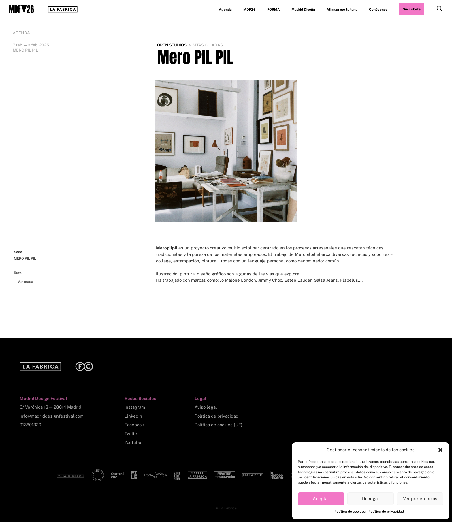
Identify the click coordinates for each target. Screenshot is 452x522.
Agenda (225, 9)
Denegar (370, 498)
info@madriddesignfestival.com (52, 416)
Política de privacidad (386, 512)
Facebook (134, 424)
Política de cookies (350, 512)
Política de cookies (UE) (218, 424)
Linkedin (133, 416)
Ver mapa (25, 282)
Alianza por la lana (342, 9)
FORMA (273, 9)
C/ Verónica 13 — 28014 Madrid (50, 407)
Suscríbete (412, 9)
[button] (440, 450)
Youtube (133, 442)
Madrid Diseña (303, 9)
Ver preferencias (420, 498)
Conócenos (378, 9)
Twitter (132, 433)
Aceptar (321, 498)
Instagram (135, 407)
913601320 (30, 424)
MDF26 (249, 9)
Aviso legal (206, 407)
